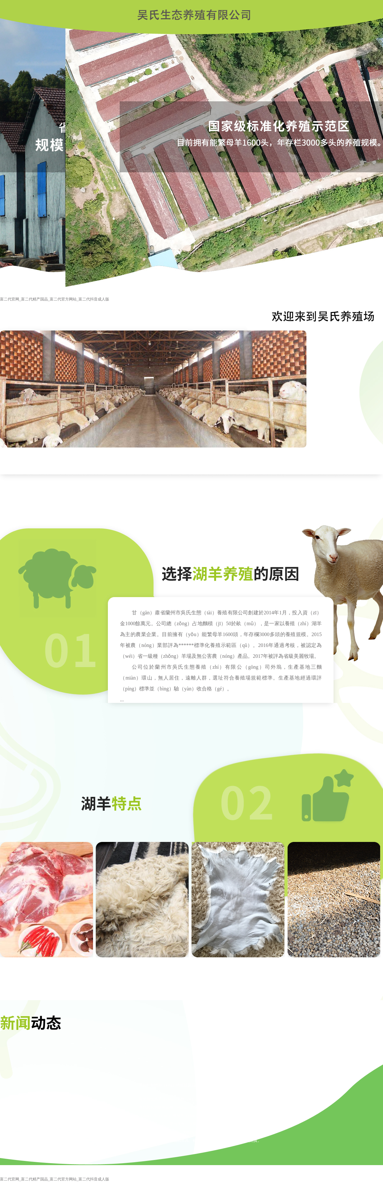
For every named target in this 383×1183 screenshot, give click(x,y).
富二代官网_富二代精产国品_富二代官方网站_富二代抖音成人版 (54, 299)
